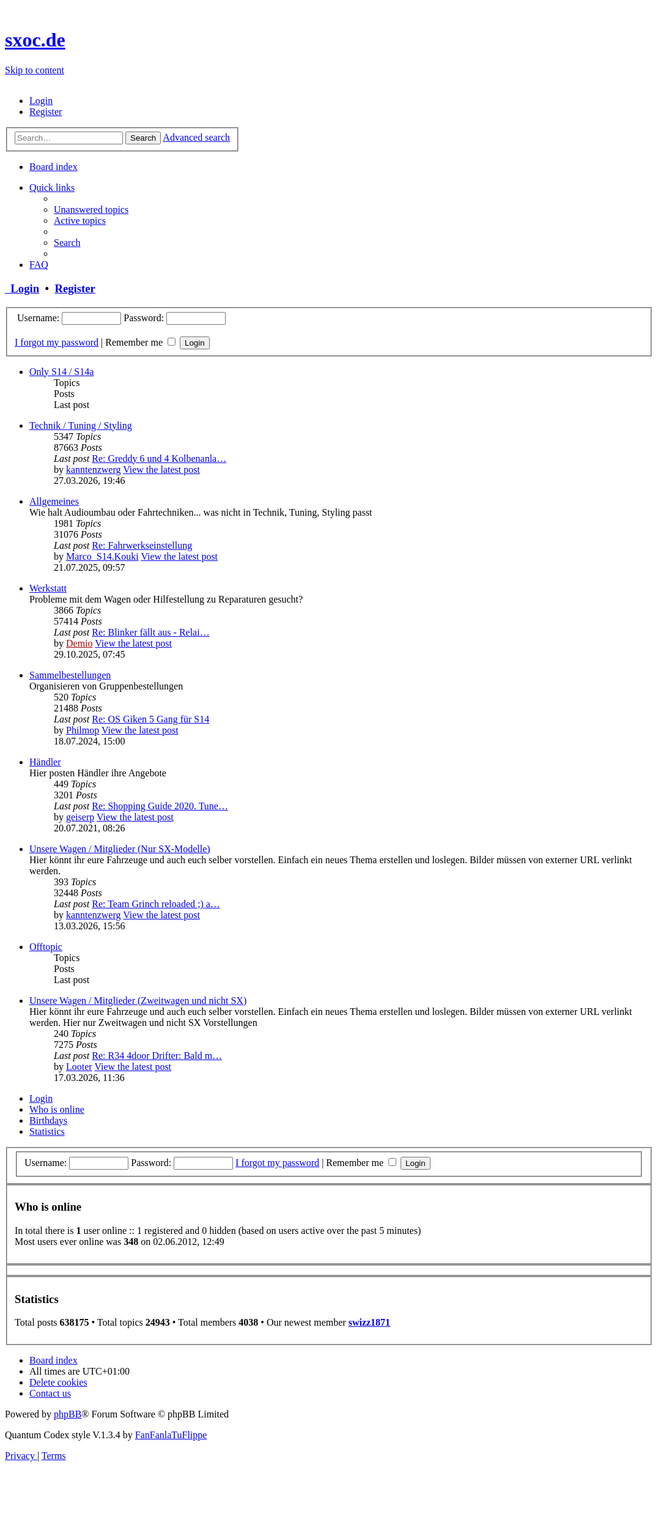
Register (74, 288)
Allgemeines (54, 501)
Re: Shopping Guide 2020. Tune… (160, 806)
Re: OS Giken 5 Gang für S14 (150, 719)
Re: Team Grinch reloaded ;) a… (156, 904)
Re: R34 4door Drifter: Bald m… (157, 1055)
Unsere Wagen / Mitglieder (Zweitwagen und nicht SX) (137, 1000)
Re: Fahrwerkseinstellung (142, 545)
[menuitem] (41, 100)
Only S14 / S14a (61, 371)
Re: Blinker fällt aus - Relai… (150, 632)
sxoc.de (35, 40)
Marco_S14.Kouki (102, 556)
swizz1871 (369, 1322)
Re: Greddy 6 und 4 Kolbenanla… (159, 458)
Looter (79, 1066)
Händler (45, 762)
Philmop (82, 730)
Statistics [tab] (47, 1131)
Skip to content (34, 70)
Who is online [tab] (56, 1109)
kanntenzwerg (93, 469)
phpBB (67, 1414)
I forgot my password (56, 342)
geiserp (80, 817)
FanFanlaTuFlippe (171, 1435)
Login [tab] (41, 1098)
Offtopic (45, 946)
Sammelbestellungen (70, 675)
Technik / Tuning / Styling (80, 425)
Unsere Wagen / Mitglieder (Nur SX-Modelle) (119, 849)
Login (22, 288)
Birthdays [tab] (48, 1120)
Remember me (140, 342)
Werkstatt (48, 588)
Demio (79, 643)
